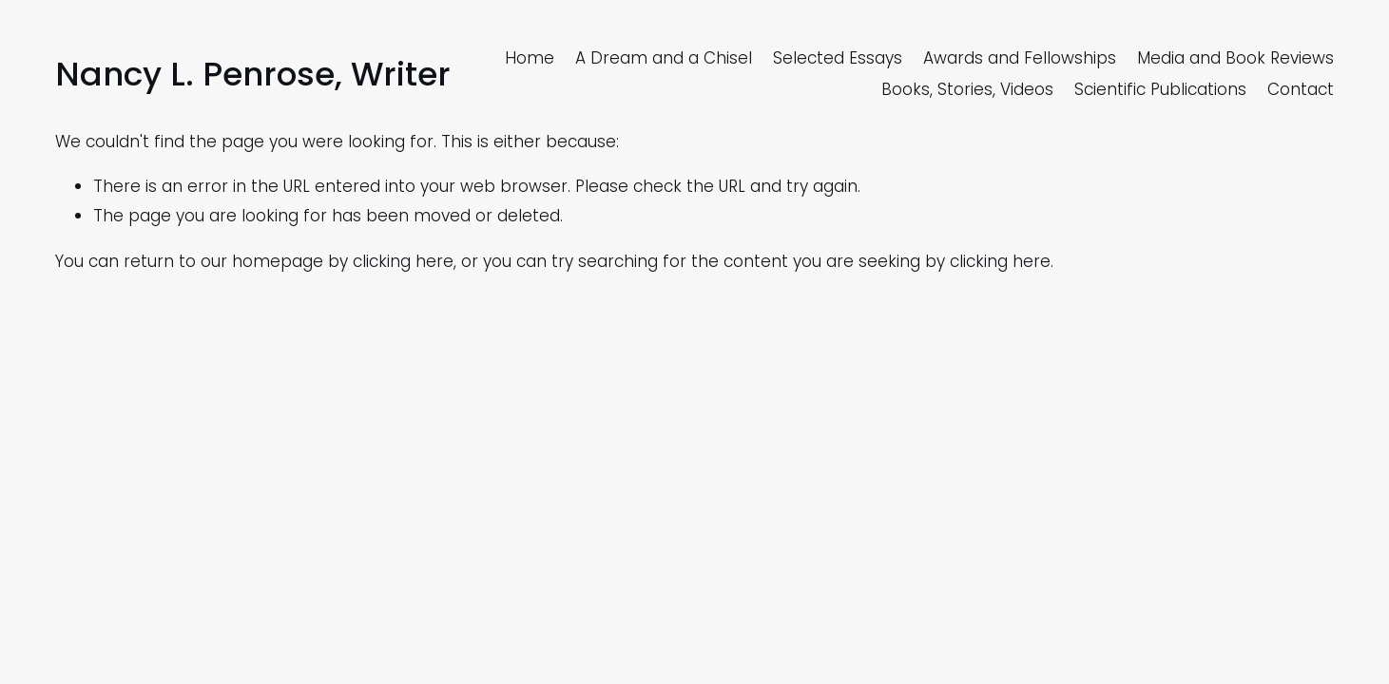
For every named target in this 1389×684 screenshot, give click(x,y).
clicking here (403, 261)
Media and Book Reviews (1235, 58)
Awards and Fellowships (1019, 58)
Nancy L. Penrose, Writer (253, 74)
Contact (1300, 89)
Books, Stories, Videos (967, 89)
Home (529, 58)
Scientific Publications (1160, 89)
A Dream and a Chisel (663, 58)
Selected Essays (837, 58)
